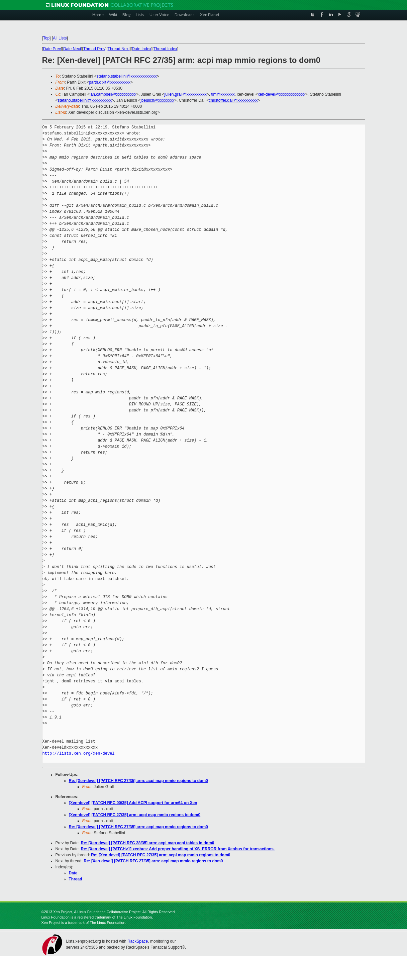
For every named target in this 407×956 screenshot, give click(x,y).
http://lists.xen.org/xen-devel (78, 753)
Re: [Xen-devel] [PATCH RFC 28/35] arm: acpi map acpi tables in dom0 (147, 843)
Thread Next (119, 48)
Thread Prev (94, 48)
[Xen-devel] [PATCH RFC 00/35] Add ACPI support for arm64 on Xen (133, 802)
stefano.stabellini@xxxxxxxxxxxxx (127, 76)
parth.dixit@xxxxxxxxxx (109, 82)
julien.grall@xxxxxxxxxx (186, 94)
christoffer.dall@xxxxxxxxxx (233, 100)
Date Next (72, 48)
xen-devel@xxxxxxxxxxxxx (281, 94)
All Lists (60, 38)
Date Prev (52, 48)
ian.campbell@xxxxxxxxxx (113, 94)
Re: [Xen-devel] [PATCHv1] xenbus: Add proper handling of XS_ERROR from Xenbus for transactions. (178, 849)
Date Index (141, 48)
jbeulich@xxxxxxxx (157, 100)
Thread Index (165, 48)
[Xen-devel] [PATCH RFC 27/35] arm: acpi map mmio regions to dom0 (135, 814)
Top (46, 38)
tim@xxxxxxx (222, 94)
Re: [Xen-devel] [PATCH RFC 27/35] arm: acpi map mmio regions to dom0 (138, 780)
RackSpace (137, 941)
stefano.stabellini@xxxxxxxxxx (85, 100)
